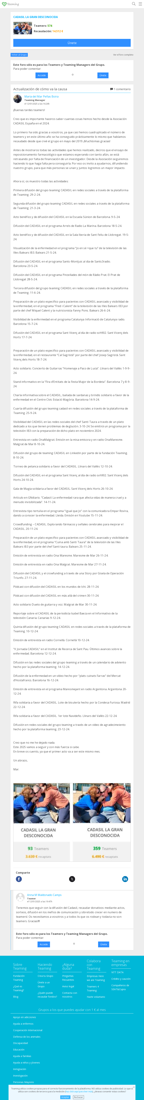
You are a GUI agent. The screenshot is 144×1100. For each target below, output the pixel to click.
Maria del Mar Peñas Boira (41, 96)
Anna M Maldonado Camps (44, 895)
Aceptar (65, 1097)
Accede (42, 75)
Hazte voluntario (96, 996)
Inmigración (19, 1069)
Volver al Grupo (19, 54)
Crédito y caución (121, 978)
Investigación (20, 1075)
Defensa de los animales (26, 1036)
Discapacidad (20, 1043)
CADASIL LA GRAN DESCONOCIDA (35, 17)
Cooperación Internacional (27, 1030)
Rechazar (78, 1097)
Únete (72, 43)
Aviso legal (68, 986)
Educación (18, 1049)
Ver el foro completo (123, 54)
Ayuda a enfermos (23, 1023)
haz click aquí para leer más (79, 1091)
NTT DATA (117, 972)
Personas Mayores (23, 1082)
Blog (15, 996)
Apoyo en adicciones (24, 1017)
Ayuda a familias (22, 1056)
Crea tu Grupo (45, 975)
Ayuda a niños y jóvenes (26, 1062)
